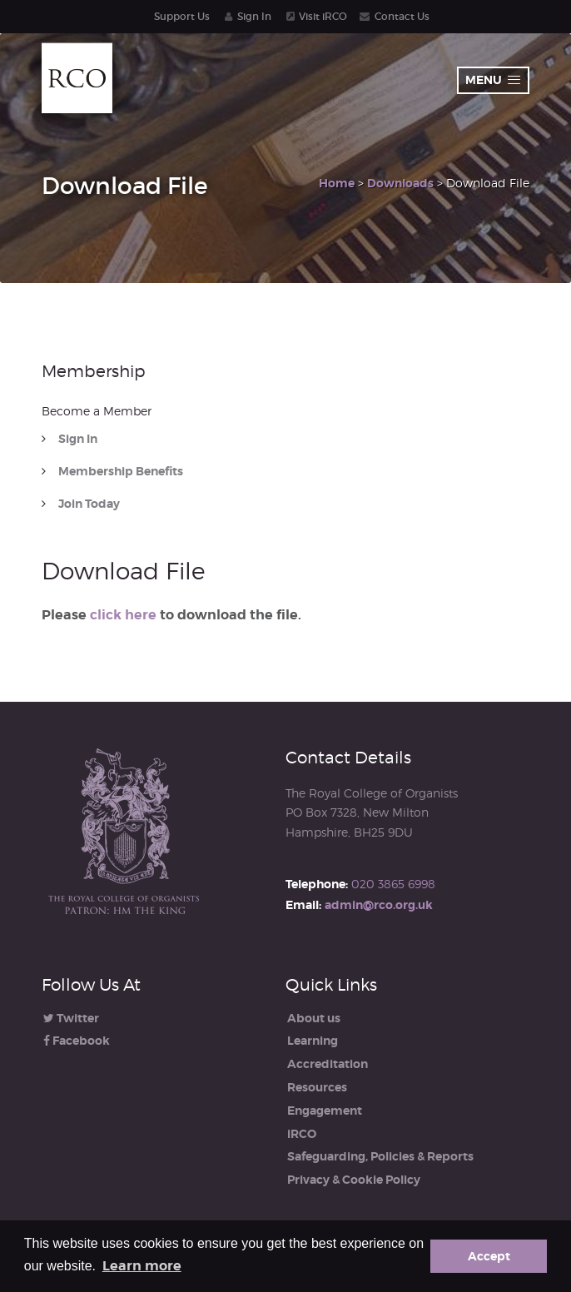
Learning (312, 1040)
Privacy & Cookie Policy (353, 1179)
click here (123, 615)
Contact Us (402, 16)
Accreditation (327, 1063)
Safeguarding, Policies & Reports (380, 1156)
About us (313, 1018)
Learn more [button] (141, 1266)
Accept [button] (489, 1256)
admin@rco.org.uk (379, 904)
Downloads (400, 183)
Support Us (182, 16)
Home (337, 183)
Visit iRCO (323, 16)
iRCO (301, 1133)
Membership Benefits (120, 471)
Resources (317, 1087)
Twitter (71, 1018)
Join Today (89, 504)
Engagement (324, 1110)
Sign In (254, 16)
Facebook (76, 1040)
